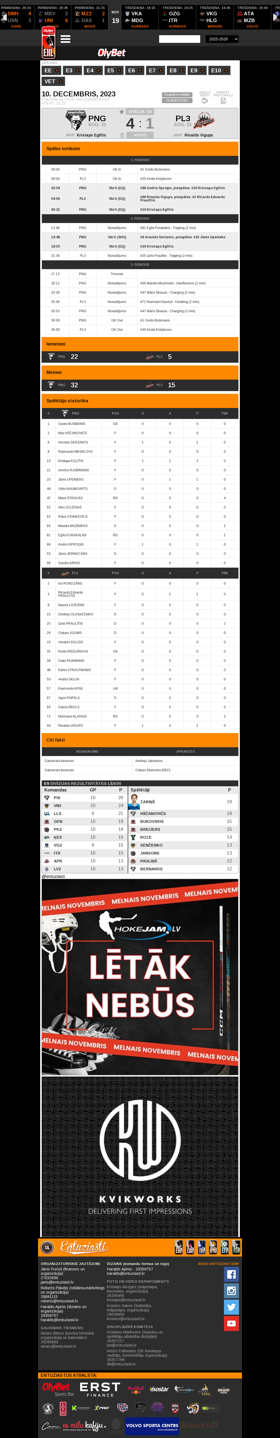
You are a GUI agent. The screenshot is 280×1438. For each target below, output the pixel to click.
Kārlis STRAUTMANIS (74, 670)
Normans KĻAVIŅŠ (72, 716)
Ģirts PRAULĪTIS (70, 624)
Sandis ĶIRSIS (69, 563)
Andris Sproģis (159, 188)
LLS (57, 813)
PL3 (69, 573)
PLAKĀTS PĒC (177, 100)
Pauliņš (148, 861)
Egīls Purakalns (158, 228)
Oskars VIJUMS (70, 633)
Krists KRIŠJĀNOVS (73, 651)
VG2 (57, 845)
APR (57, 861)
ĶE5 (57, 837)
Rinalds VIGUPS (70, 726)
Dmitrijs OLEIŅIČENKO (76, 614)
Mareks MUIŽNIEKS (73, 526)
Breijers (149, 829)
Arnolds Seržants (159, 237)
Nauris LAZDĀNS (71, 605)
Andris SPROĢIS (71, 544)
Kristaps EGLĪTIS (70, 461)
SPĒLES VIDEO (205, 97)
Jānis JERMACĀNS (73, 554)
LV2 (57, 869)
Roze (145, 837)
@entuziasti (53, 876)
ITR (56, 853)
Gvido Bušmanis (157, 169)
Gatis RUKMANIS (71, 661)
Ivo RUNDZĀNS (70, 583)
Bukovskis (151, 821)
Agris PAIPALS (69, 698)
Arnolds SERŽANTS (73, 442)
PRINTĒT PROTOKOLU (223, 97)
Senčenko (151, 845)
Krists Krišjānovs (159, 179)
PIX (56, 798)
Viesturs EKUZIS (70, 642)
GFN (57, 821)
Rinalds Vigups (199, 135)
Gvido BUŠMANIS (71, 424)
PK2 (57, 829)
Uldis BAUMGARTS (73, 489)
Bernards (151, 869)
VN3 (57, 805)
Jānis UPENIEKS (71, 479)
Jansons (149, 853)
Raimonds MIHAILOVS (75, 452)
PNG (70, 413)
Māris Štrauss (157, 292)
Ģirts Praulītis (157, 256)
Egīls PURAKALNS (72, 535)
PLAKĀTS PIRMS (177, 94)
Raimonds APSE (70, 688)
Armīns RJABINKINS (73, 470)
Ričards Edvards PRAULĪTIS (70, 594)
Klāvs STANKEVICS (73, 517)
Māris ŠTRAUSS (70, 498)
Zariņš (147, 802)
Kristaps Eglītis (91, 135)
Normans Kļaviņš (160, 302)
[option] (52, 17)
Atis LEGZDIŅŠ (69, 507)
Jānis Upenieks (212, 237)
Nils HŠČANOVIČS (72, 433)
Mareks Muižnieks (160, 283)
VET (54, 81)
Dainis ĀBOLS (69, 707)
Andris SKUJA (68, 679)
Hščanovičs (152, 813)
